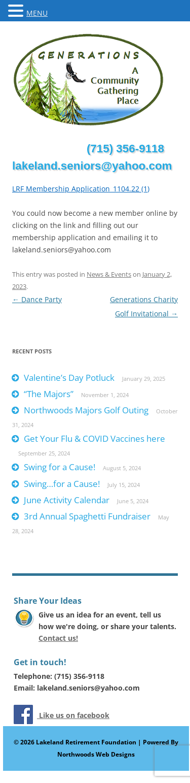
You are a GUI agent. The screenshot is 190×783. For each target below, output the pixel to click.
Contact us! (58, 638)
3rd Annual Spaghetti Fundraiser (87, 516)
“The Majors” (48, 394)
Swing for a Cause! (59, 467)
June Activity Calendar (66, 500)
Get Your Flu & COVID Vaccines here (94, 438)
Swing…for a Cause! (62, 484)
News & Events (109, 274)
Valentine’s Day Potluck (69, 377)
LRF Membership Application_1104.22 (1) (80, 188)
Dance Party (37, 299)
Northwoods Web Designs (96, 754)
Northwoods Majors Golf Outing (86, 410)
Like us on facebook (73, 715)
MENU (37, 13)
